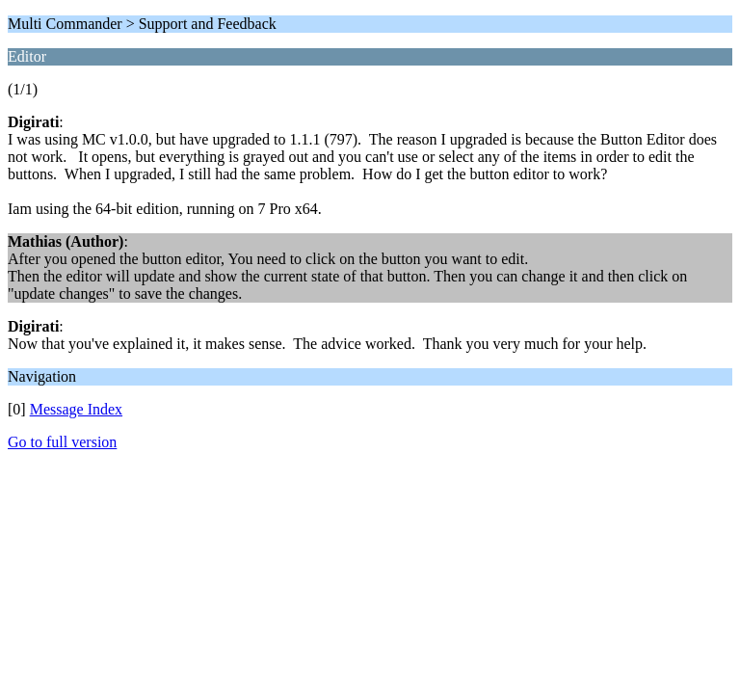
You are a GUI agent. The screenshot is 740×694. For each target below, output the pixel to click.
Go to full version (62, 442)
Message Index (76, 409)
